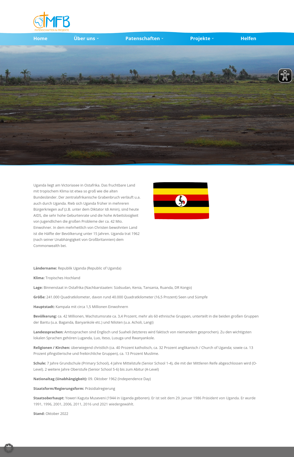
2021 (104, 404)
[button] (8, 448)
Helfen (248, 39)
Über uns (84, 39)
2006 (67, 404)
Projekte (200, 39)
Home (40, 39)
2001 (57, 404)
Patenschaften (142, 39)
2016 (87, 404)
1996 (47, 404)
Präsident (210, 398)
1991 (37, 404)
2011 (77, 404)
